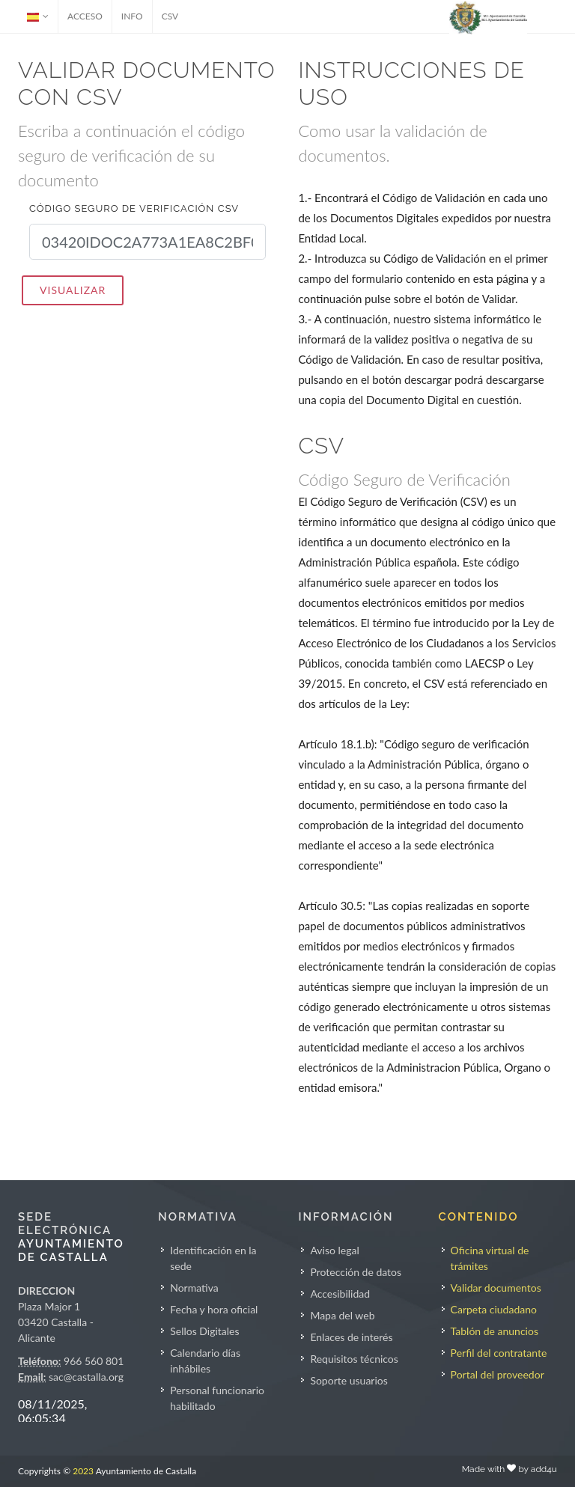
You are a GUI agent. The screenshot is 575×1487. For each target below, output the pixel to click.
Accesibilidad (340, 1293)
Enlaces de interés (351, 1337)
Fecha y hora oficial (214, 1309)
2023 (83, 1471)
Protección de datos (355, 1271)
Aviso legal (334, 1250)
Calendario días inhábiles (205, 1360)
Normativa (194, 1287)
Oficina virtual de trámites (490, 1258)
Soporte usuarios (348, 1380)
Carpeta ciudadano (494, 1309)
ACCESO (85, 16)
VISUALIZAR (73, 290)
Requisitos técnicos (354, 1358)
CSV (170, 16)
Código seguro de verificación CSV (134, 208)
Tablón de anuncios (494, 1331)
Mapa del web (342, 1315)
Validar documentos (496, 1287)
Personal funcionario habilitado (217, 1398)
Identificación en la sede (213, 1258)
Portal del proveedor (497, 1374)
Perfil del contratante (499, 1352)
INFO (132, 16)
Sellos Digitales (204, 1331)
